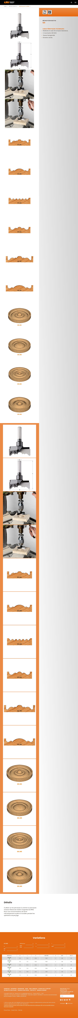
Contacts (33, 990)
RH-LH (5, 949)
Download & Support (44, 988)
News (26, 988)
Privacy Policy (7, 1010)
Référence (22, 943)
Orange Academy (41, 990)
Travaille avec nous (23, 990)
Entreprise (14, 988)
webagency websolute (66, 1003)
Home (5, 6)
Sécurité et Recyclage (10, 990)
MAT (53, 946)
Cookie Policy (14, 1010)
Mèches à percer (13, 6)
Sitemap (20, 1010)
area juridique (33, 988)
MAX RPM (21, 946)
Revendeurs (21, 988)
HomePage (7, 988)
